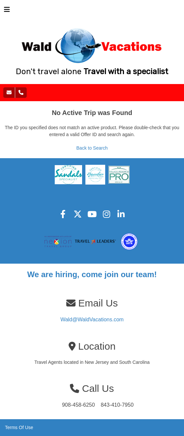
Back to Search (92, 148)
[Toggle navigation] (7, 11)
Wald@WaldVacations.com (92, 319)
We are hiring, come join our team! (92, 274)
